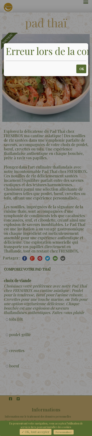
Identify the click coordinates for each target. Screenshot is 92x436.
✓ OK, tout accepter (36, 432)
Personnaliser (63, 432)
